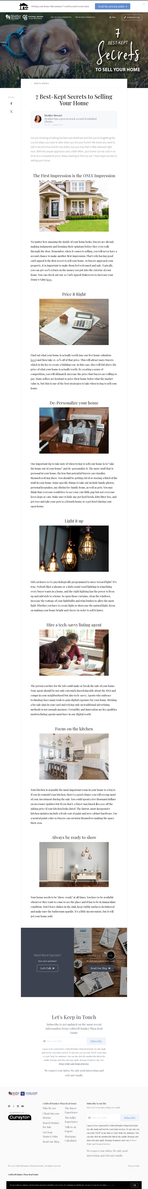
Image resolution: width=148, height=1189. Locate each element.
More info (110, 1185)
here (49, 279)
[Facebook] (9, 1106)
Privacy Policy (134, 1166)
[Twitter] (13, 1106)
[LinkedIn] (18, 1106)
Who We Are (49, 1108)
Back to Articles (41, 83)
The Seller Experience (61, 17)
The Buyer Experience (85, 17)
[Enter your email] (66, 1041)
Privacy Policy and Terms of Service (74, 1064)
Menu (112, 17)
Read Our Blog (51, 1141)
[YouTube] (22, 1106)
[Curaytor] (19, 1119)
